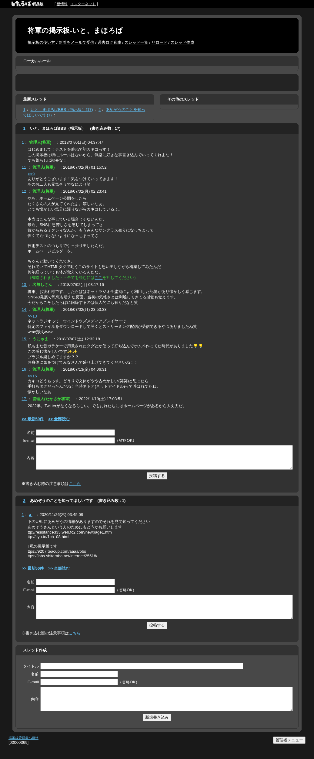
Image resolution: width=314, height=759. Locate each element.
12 (24, 191)
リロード (159, 42)
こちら (75, 488)
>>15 (32, 376)
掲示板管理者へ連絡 (23, 751)
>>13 (32, 316)
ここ (98, 277)
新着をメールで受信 (76, 42)
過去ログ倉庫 (109, 42)
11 (24, 167)
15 (24, 339)
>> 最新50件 (33, 419)
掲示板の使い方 (41, 42)
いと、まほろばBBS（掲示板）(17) (62, 109)
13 (24, 284)
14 (24, 309)
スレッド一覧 (136, 42)
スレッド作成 (182, 42)
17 (24, 399)
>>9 (31, 174)
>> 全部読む (59, 419)
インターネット (83, 4)
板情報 (62, 4)
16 (24, 369)
